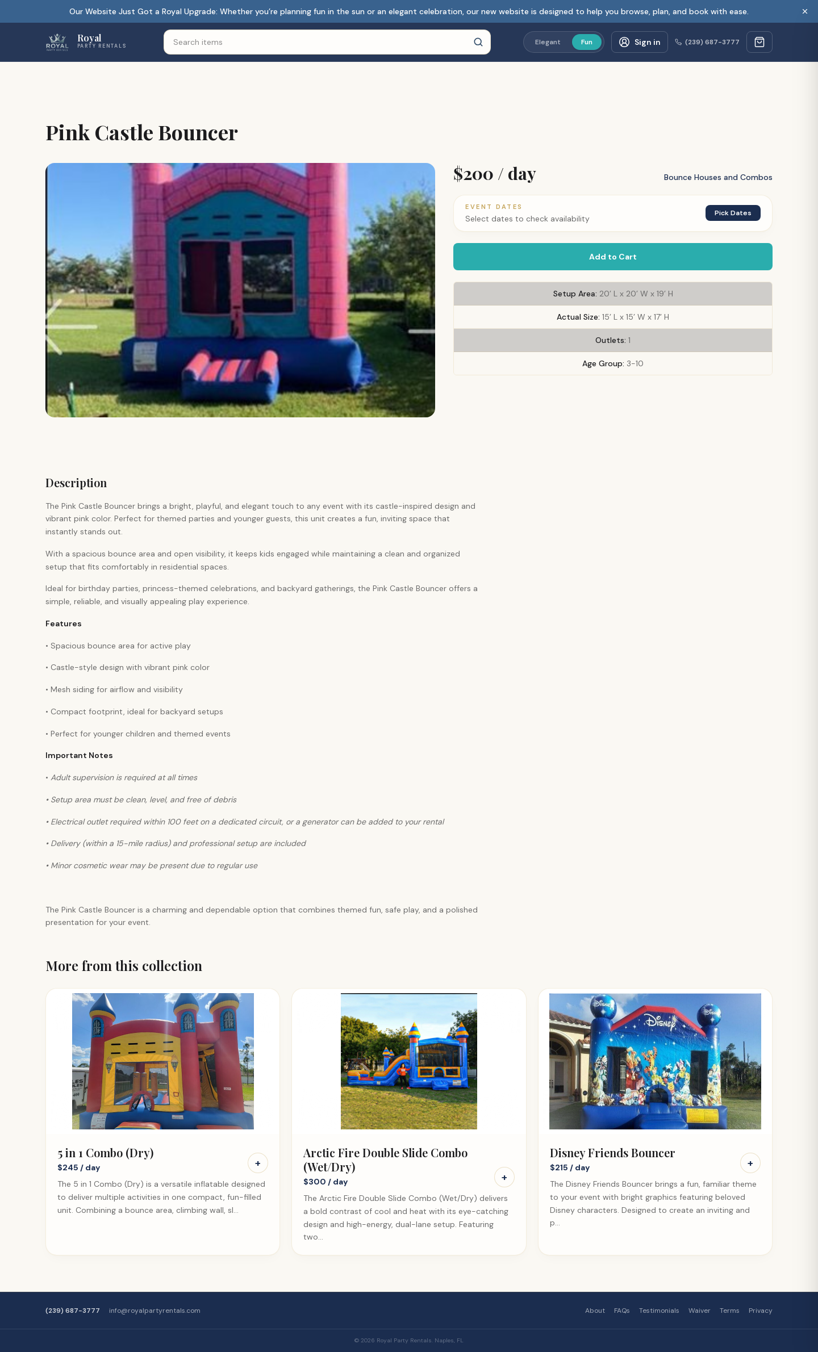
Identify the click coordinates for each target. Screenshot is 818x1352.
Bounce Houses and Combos (718, 177)
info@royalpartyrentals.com (155, 1310)
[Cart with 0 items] (759, 42)
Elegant (548, 42)
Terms (730, 1310)
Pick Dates (733, 212)
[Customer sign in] (639, 42)
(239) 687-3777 (707, 42)
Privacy (761, 1310)
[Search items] (327, 42)
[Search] (478, 42)
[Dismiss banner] (805, 11)
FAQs (622, 1310)
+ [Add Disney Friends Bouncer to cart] (750, 1163)
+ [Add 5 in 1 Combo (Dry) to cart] (258, 1163)
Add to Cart (613, 257)
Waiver (699, 1310)
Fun (586, 42)
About (595, 1310)
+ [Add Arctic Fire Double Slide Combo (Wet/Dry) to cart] (504, 1177)
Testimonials (659, 1310)
